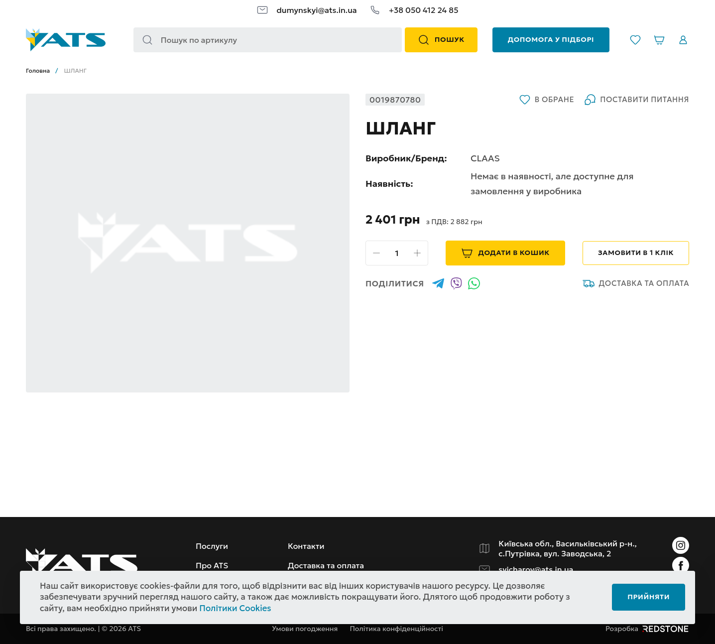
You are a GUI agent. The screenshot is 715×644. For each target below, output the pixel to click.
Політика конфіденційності (396, 628)
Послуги (212, 546)
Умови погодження (305, 628)
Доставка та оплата (636, 283)
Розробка (647, 628)
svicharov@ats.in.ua (535, 569)
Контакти (306, 546)
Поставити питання (636, 100)
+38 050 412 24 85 (424, 10)
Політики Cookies (235, 608)
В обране (546, 100)
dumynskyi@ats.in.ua (316, 10)
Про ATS (212, 565)
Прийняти (648, 596)
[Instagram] (680, 545)
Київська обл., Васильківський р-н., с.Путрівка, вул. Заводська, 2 (567, 548)
